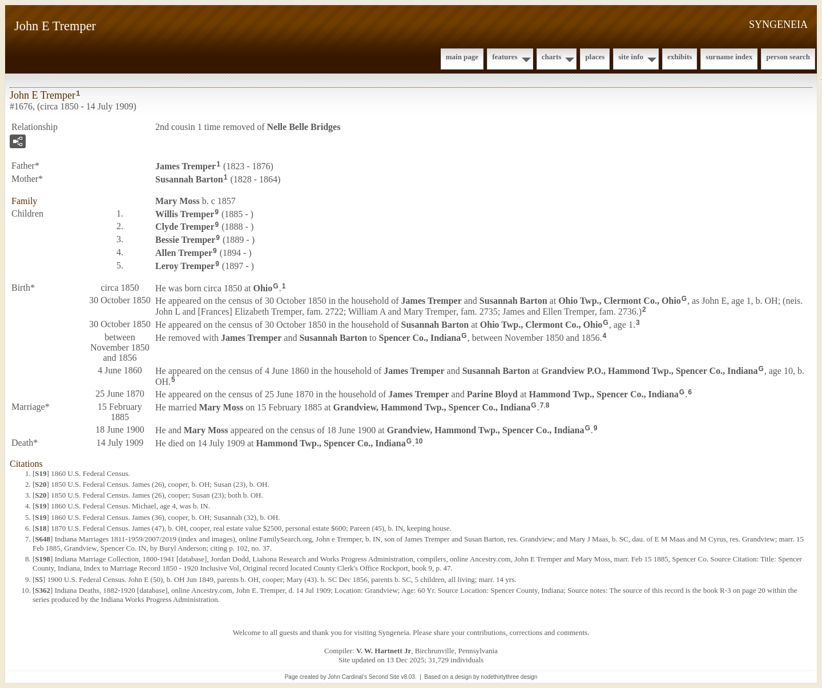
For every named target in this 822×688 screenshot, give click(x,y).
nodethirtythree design (509, 677)
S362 (42, 590)
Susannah (189, 179)
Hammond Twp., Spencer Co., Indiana (604, 394)
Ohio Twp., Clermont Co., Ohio (619, 301)
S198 (42, 559)
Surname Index (729, 56)
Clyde (185, 226)
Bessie (185, 240)
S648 (42, 539)
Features (505, 56)
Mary (177, 201)
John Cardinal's (347, 677)
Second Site (384, 677)
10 (418, 441)
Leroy (185, 266)
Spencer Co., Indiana (420, 338)
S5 (39, 579)
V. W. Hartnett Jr (383, 650)
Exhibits (679, 56)
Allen (183, 253)
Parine (492, 394)
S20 (40, 484)
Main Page (462, 56)
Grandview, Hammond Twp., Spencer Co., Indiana (431, 407)
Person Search (788, 56)
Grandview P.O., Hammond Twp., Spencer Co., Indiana (649, 371)
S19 (40, 473)
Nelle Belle (304, 127)
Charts (552, 56)
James (185, 166)
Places (595, 56)
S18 (40, 528)
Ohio (263, 287)
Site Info (630, 56)
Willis (184, 213)
